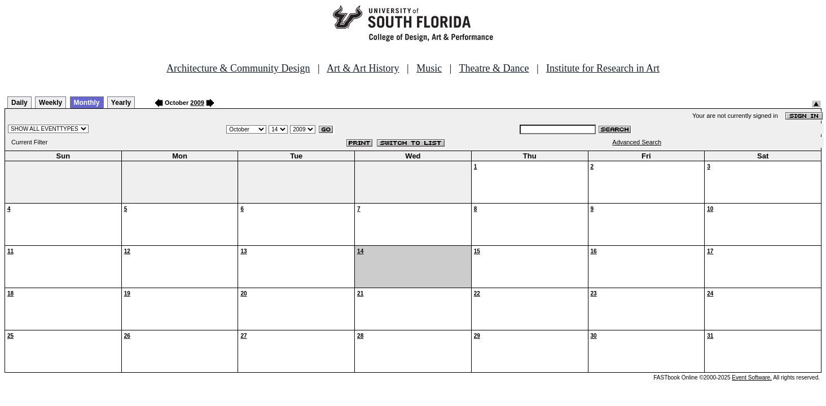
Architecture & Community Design (238, 68)
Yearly (121, 103)
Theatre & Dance (494, 68)
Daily (19, 103)
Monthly (87, 103)
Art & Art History (363, 68)
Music (429, 68)
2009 (197, 102)
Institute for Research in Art (603, 68)
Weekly (50, 103)
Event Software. (752, 377)
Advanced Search (636, 142)
